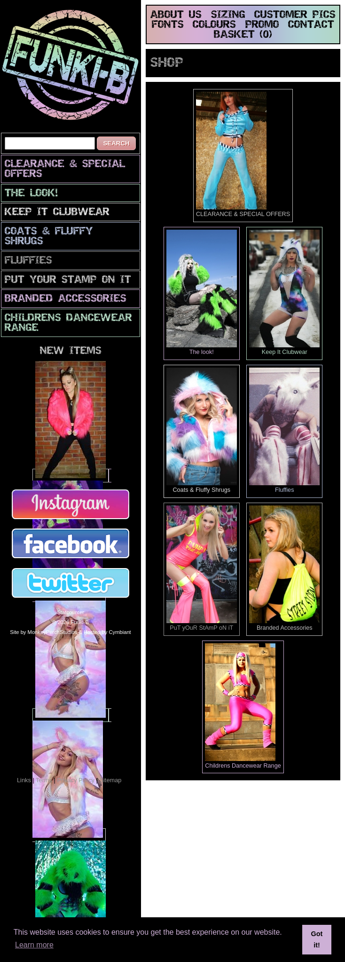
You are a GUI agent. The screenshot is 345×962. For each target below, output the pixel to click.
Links (24, 780)
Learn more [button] (34, 945)
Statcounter (70, 612)
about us (176, 15)
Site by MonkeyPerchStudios (43, 632)
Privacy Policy (75, 780)
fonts (168, 25)
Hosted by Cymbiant (107, 632)
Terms (44, 780)
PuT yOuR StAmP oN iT (68, 280)
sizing (228, 15)
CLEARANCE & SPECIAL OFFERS (65, 169)
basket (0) (243, 35)
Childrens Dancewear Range (68, 323)
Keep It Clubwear (57, 212)
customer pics (295, 15)
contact (311, 25)
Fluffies (28, 261)
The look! (31, 194)
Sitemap (110, 780)
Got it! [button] (317, 939)
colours (214, 25)
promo (262, 25)
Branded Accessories (65, 299)
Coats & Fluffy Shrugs (49, 237)
